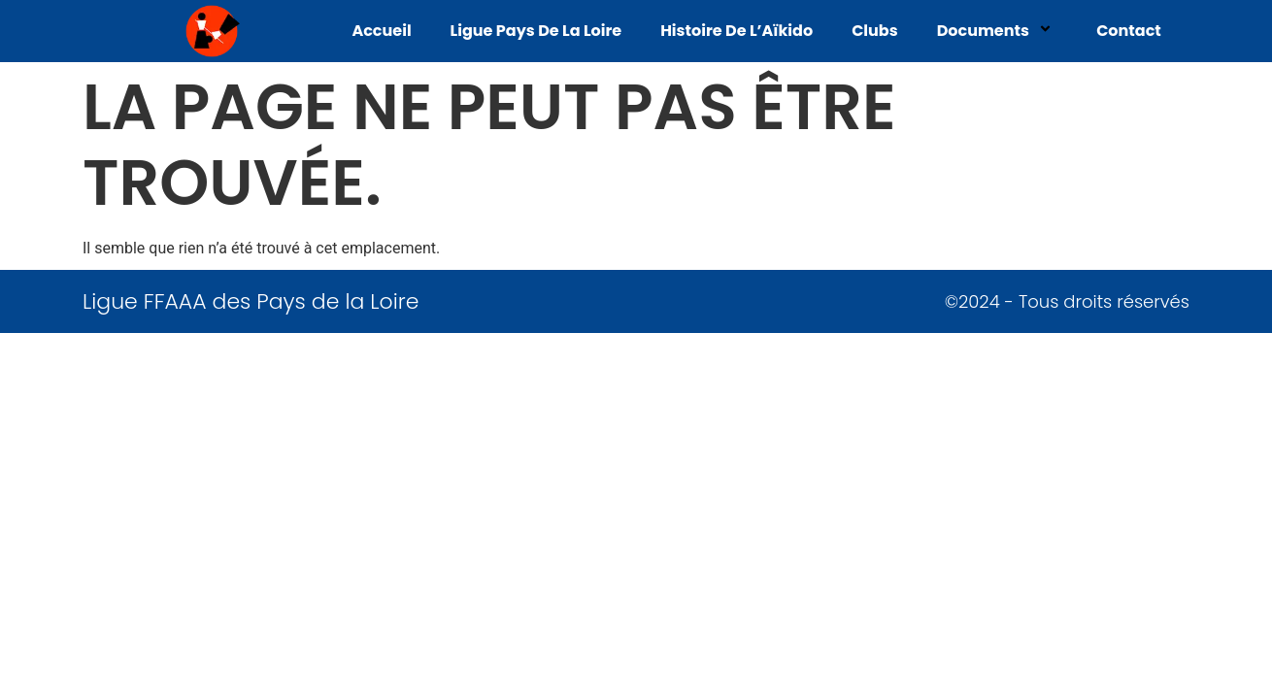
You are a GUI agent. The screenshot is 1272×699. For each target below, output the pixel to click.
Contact (1128, 30)
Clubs (875, 30)
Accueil (381, 30)
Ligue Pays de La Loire (536, 30)
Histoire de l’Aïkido (736, 30)
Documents (997, 30)
